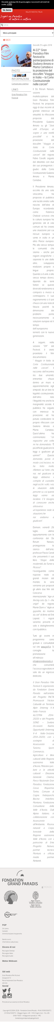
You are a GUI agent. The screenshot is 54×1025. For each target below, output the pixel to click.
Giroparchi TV (6, 978)
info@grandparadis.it (43, 661)
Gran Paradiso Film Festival (11, 975)
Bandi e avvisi (6, 939)
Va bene (7, 9)
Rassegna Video (7, 953)
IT (42, 887)
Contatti (5, 931)
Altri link (4, 983)
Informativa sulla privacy (10, 942)
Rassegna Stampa (8, 951)
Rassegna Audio (7, 956)
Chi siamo (5, 928)
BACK (7, 40)
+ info (9, 4)
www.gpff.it (46, 647)
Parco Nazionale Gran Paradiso (12, 980)
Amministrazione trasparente (12, 934)
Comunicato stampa (20, 84)
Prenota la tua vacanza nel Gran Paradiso (15, 1002)
